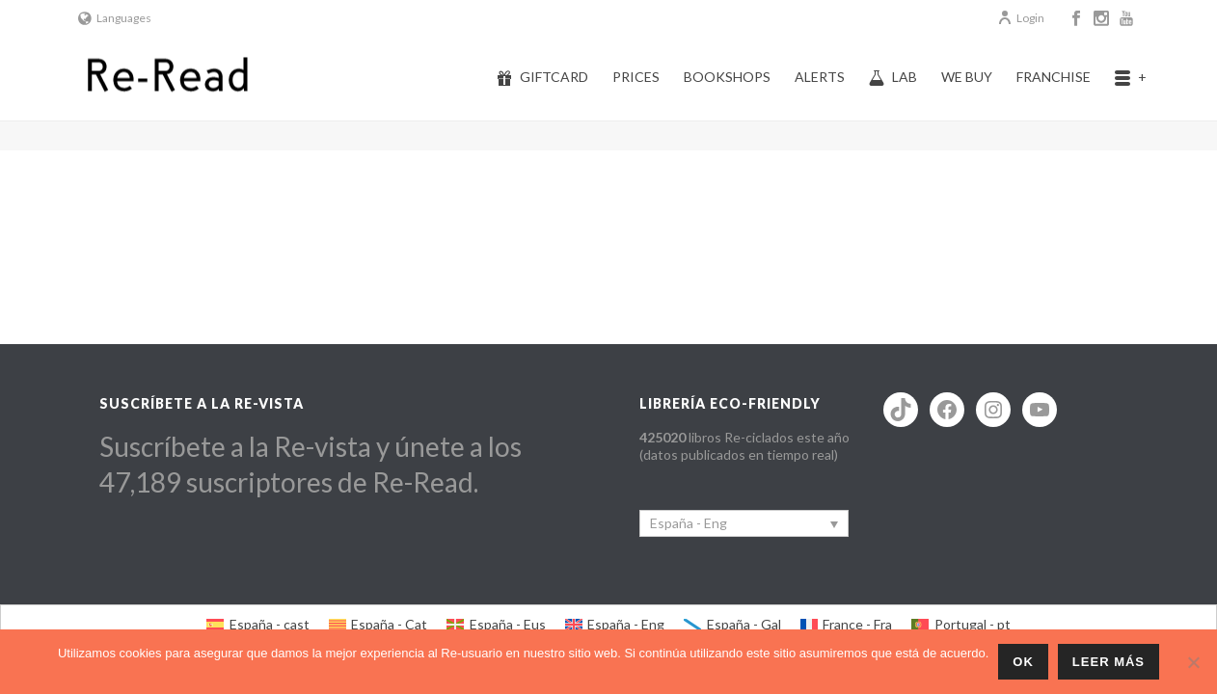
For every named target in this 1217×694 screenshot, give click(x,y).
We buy (966, 76)
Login (1020, 18)
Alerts (820, 76)
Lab (893, 77)
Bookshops (727, 76)
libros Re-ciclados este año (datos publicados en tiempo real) (744, 446)
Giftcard (542, 77)
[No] (1193, 662)
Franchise (1053, 76)
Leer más (1108, 661)
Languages (114, 18)
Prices (636, 76)
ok (1023, 661)
